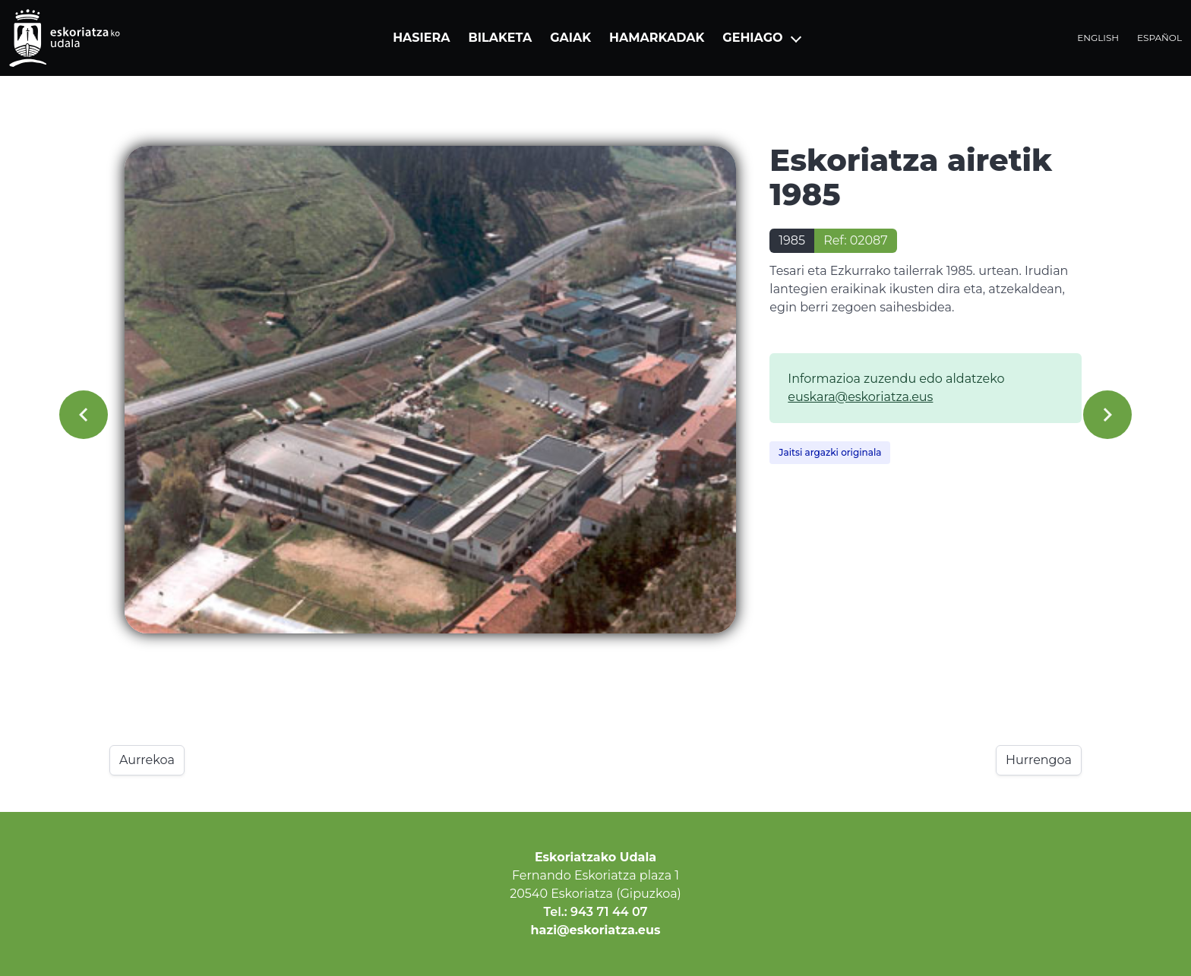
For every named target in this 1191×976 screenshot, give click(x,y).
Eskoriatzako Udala (595, 857)
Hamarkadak (656, 37)
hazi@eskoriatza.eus (596, 930)
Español (1159, 37)
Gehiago (752, 37)
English (1098, 37)
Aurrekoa (147, 760)
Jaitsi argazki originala (830, 452)
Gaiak (570, 37)
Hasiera (421, 37)
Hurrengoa (1039, 760)
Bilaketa (500, 37)
